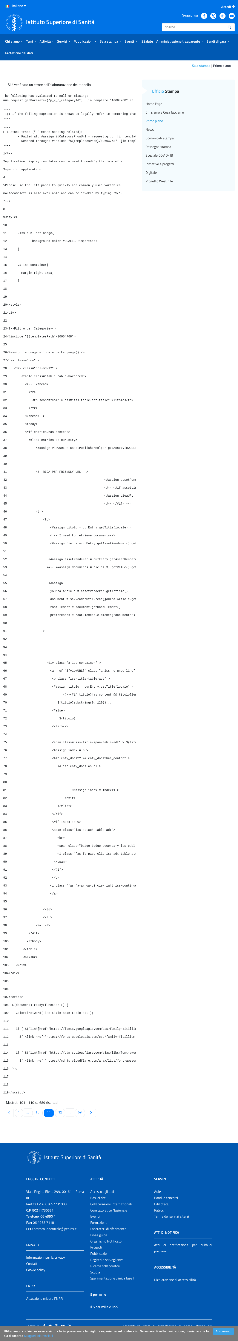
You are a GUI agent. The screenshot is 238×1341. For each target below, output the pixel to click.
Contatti (32, 1263)
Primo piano (154, 120)
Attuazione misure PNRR (44, 1298)
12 (61, 1112)
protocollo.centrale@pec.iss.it (55, 1228)
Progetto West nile (159, 181)
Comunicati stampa (160, 138)
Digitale (151, 172)
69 (81, 1112)
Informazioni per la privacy (45, 1257)
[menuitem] (13, 41)
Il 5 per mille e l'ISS (104, 1306)
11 (50, 1112)
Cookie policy (35, 1269)
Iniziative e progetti (160, 163)
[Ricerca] (193, 27)
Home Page (154, 103)
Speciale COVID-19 (159, 155)
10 (39, 1112)
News (150, 129)
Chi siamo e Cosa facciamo (165, 112)
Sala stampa (201, 65)
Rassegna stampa (158, 146)
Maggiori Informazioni (38, 1336)
